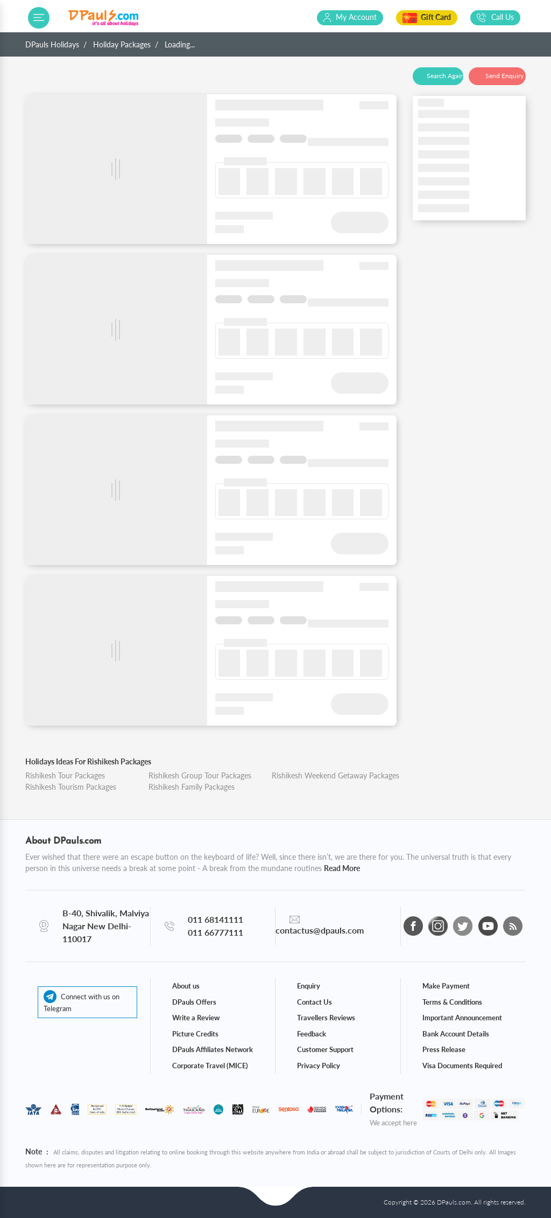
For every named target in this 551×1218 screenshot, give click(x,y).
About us (186, 986)
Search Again (445, 76)
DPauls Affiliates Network (212, 1049)
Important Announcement (462, 1017)
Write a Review (196, 1017)
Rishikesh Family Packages (192, 786)
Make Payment (446, 986)
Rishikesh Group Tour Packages (200, 775)
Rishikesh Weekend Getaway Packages (335, 775)
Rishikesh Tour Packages (65, 775)
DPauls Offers (194, 1002)
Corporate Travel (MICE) (210, 1065)
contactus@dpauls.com (320, 930)
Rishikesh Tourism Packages (70, 786)
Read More (342, 868)
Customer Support (325, 1049)
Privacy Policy (318, 1065)
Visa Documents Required (462, 1065)
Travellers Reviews (326, 1017)
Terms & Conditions (452, 1002)
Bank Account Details (455, 1033)
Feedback (311, 1033)
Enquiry (308, 986)
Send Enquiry (504, 76)
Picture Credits (195, 1033)
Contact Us (314, 1002)
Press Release (443, 1049)
